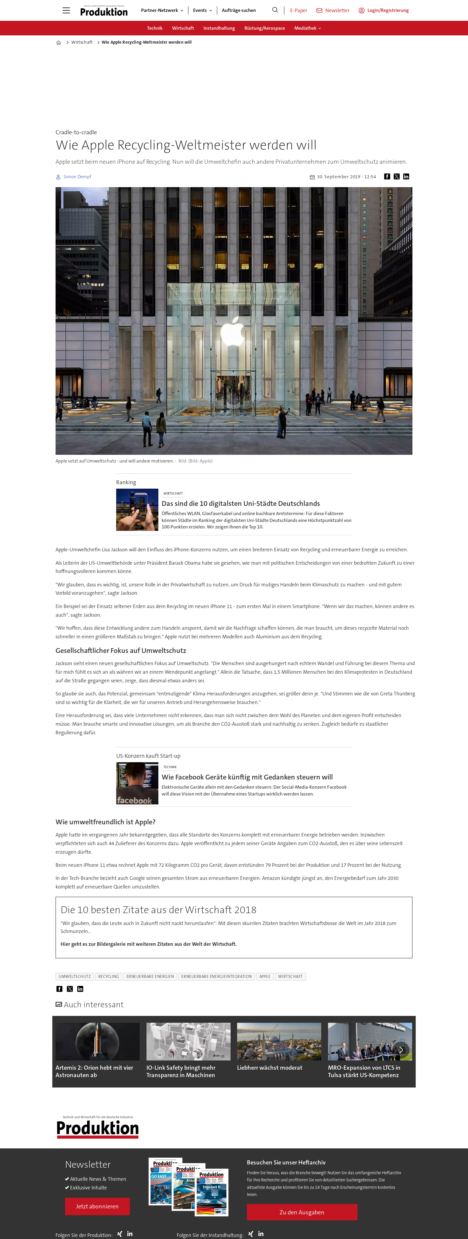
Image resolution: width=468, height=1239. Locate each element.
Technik (155, 28)
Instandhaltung (219, 28)
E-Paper (298, 10)
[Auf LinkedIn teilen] (407, 177)
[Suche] (275, 10)
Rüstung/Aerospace (265, 28)
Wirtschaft (183, 28)
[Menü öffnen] (66, 10)
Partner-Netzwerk (159, 10)
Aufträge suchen (239, 10)
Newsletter (337, 10)
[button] (401, 1050)
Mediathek (305, 28)
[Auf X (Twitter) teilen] (397, 177)
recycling (108, 976)
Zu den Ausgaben (302, 1212)
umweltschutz (75, 976)
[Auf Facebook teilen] (388, 177)
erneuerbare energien (150, 976)
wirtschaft (290, 976)
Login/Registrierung (388, 10)
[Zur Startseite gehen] (104, 10)
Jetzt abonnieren (97, 1206)
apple (265, 976)
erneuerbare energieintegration (216, 976)
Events (200, 10)
